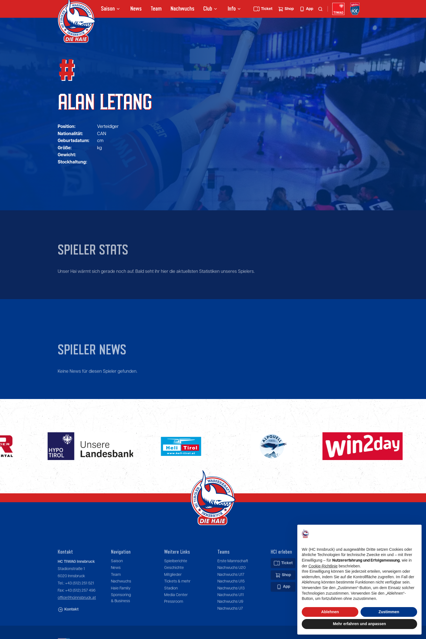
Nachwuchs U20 (231, 583)
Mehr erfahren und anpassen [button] (359, 624)
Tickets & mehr (177, 597)
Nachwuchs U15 (231, 597)
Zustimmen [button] (389, 612)
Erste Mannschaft (232, 577)
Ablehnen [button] (330, 612)
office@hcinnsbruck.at (77, 613)
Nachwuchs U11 (230, 611)
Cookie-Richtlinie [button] (323, 566)
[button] (111, 9)
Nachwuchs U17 (230, 590)
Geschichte (174, 583)
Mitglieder (173, 590)
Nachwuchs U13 (231, 604)
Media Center (176, 611)
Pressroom (173, 617)
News (136, 9)
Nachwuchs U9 (230, 617)
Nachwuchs (182, 9)
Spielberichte (175, 577)
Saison (117, 577)
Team (156, 9)
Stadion (171, 604)
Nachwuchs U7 (230, 624)
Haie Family (120, 604)
